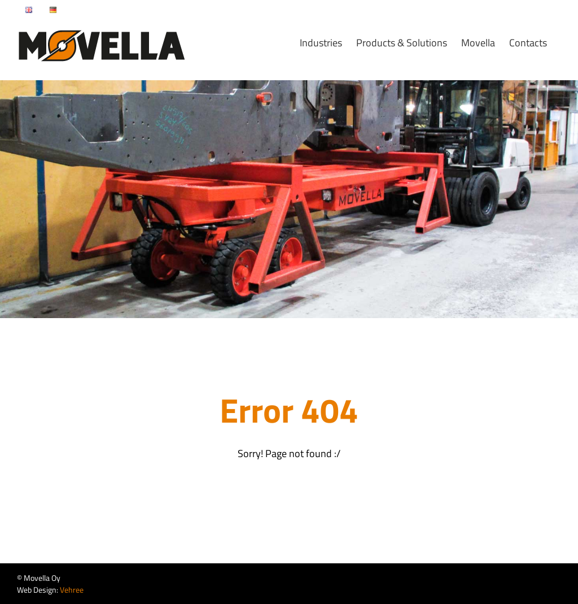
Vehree (72, 590)
